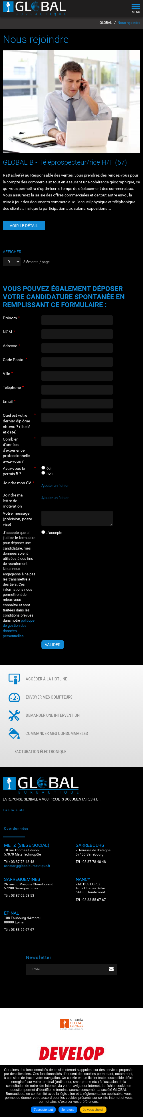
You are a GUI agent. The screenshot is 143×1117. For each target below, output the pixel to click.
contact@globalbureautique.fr (27, 866)
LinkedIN (80, 992)
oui (49, 468)
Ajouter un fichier (55, 485)
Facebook (63, 992)
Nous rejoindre (129, 23)
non (50, 473)
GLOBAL (106, 23)
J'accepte (54, 533)
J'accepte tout (43, 1109)
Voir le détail (24, 225)
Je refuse (67, 1109)
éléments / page (36, 262)
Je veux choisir (93, 1109)
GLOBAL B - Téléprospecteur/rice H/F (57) (65, 162)
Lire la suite (14, 810)
